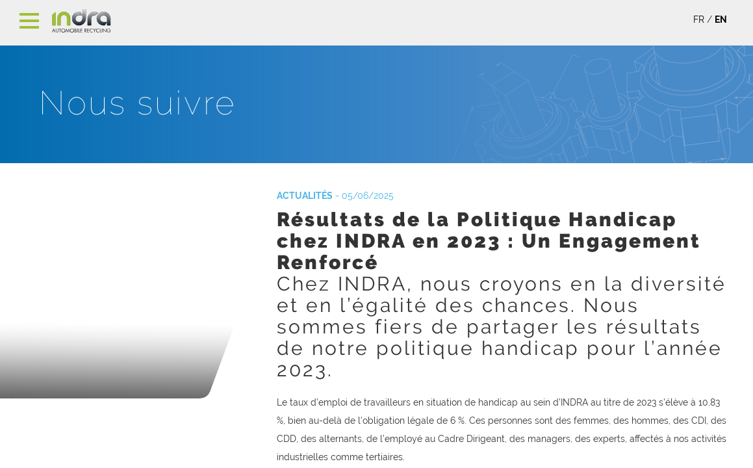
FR (698, 19)
